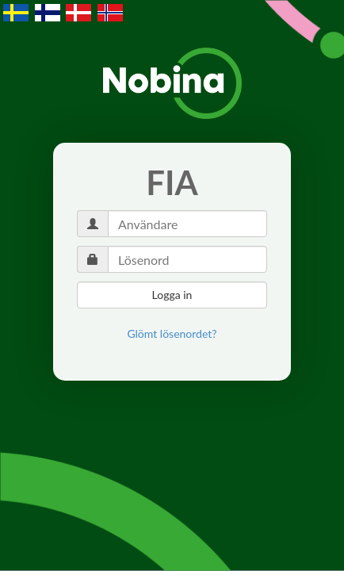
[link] (172, 333)
